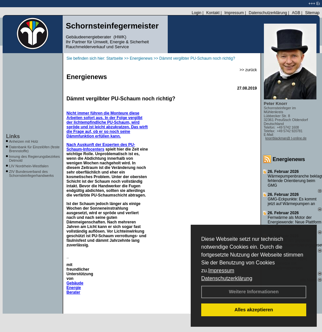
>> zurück (248, 70)
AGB (296, 12)
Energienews (289, 159)
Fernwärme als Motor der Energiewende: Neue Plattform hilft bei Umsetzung (294, 222)
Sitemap (312, 12)
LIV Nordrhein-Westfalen (29, 166)
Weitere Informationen (254, 291)
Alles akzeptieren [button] (253, 309)
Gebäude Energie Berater (75, 288)
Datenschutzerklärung (226, 278)
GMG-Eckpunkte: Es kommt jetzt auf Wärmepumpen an (292, 201)
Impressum (221, 270)
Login (196, 12)
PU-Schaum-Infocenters (101, 147)
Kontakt (213, 12)
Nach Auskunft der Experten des (97, 144)
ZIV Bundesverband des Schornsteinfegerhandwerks (31, 173)
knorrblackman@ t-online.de (286, 138)
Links (13, 136)
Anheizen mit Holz (23, 141)
